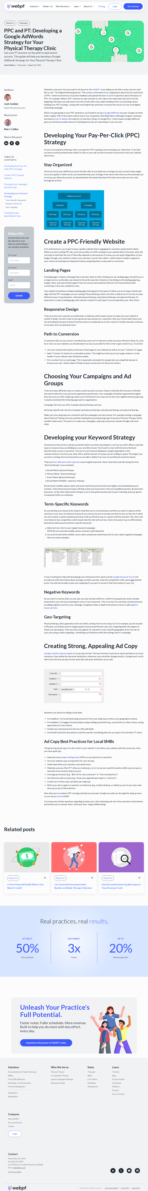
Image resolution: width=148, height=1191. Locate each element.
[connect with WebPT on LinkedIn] (112, 1170)
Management (93, 1087)
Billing (10, 1076)
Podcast (115, 1090)
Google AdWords (112, 113)
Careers (11, 1126)
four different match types (65, 462)
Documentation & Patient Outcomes (22, 1072)
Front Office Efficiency (16, 1079)
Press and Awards (15, 1123)
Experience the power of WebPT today (46, 1042)
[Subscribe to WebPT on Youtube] (129, 1170)
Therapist (91, 1072)
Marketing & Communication (19, 1083)
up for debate (62, 119)
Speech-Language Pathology (62, 1079)
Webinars (116, 1087)
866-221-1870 (20, 1159)
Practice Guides (118, 1079)
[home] (16, 6)
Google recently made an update (58, 653)
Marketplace (13, 1096)
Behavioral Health (58, 1083)
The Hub (115, 1072)
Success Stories (118, 1094)
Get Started (133, 6)
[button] (35, 6)
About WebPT (14, 1119)
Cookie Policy (136, 1188)
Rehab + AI (48, 6)
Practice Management (16, 1087)
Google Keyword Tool (122, 577)
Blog (114, 1076)
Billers (90, 1076)
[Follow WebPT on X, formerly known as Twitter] (121, 1170)
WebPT (96, 89)
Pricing (102, 6)
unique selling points (70, 757)
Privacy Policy (125, 1188)
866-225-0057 (18, 1162)
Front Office (92, 1079)
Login (115, 6)
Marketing (92, 1083)
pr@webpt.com (19, 1168)
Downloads (116, 1083)
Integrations (12, 1093)
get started (58, 796)
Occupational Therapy (60, 1076)
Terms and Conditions (111, 1188)
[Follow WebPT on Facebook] (137, 1170)
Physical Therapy (57, 1072)
